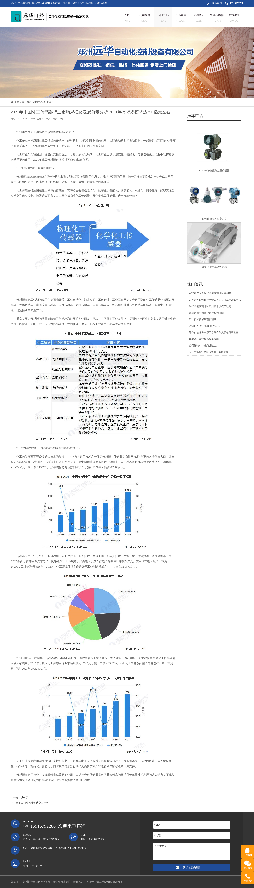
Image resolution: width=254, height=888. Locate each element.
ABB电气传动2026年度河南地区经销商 (210, 293)
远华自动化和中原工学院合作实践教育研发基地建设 (217, 332)
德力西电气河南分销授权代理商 (206, 313)
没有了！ (25, 797)
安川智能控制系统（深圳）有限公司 (209, 352)
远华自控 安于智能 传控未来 (204, 326)
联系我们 (217, 3)
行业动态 (49, 102)
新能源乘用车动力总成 (214, 267)
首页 (29, 102)
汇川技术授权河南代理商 (202, 319)
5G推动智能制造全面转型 (34, 802)
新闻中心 (38, 102)
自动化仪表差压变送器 (214, 218)
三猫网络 (78, 881)
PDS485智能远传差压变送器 (214, 170)
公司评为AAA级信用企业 (203, 345)
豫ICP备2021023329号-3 (109, 881)
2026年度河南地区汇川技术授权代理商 (210, 306)
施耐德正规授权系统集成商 (204, 339)
